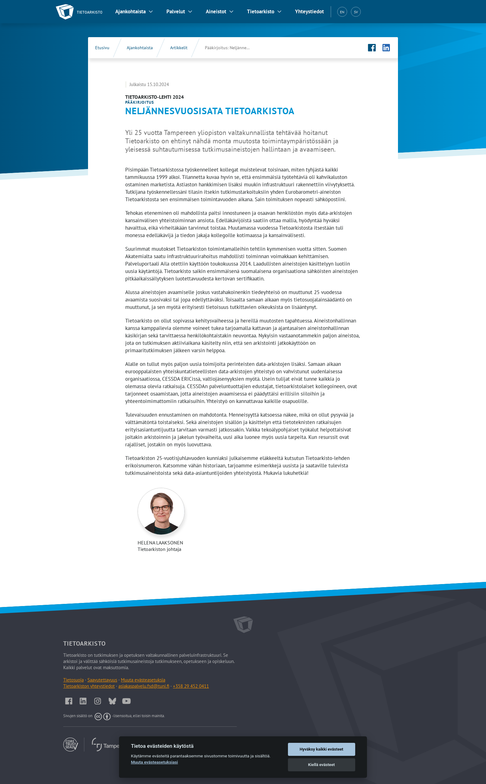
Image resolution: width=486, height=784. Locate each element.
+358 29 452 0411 (191, 686)
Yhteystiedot (309, 11)
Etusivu (102, 47)
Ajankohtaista (130, 11)
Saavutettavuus (102, 680)
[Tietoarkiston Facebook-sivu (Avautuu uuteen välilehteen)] (372, 47)
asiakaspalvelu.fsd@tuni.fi (143, 686)
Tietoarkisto (260, 11)
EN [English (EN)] (342, 12)
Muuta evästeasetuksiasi (154, 762)
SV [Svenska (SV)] (356, 12)
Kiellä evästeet (321, 764)
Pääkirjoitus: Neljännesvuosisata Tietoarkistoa (234, 47)
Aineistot (216, 11)
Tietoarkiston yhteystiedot (89, 686)
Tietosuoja (73, 680)
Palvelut (175, 11)
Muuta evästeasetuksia (143, 680)
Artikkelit (179, 47)
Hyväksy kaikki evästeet (321, 749)
